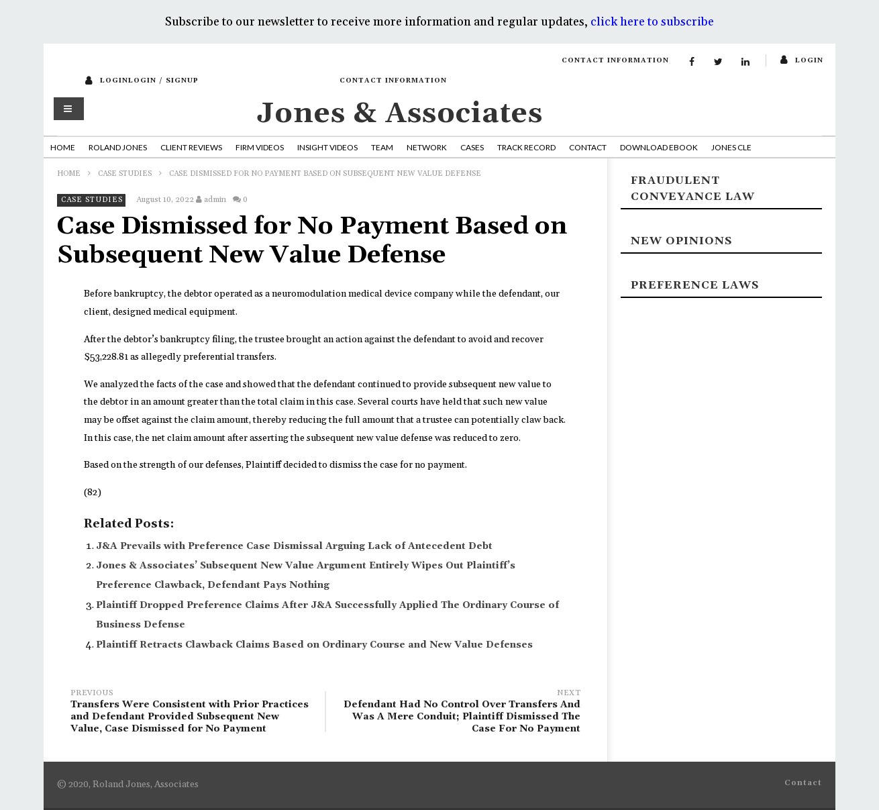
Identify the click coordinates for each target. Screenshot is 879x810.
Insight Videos (327, 147)
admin (215, 200)
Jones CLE (731, 147)
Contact (588, 147)
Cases (472, 147)
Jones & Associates (400, 114)
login (809, 60)
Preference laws (695, 285)
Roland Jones (118, 147)
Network (427, 147)
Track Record (526, 147)
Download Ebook (659, 147)
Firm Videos (260, 147)
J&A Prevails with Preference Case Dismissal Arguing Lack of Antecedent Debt (294, 546)
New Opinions (681, 241)
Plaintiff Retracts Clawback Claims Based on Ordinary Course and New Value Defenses (314, 645)
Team (382, 147)
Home (62, 147)
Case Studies (125, 174)
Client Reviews (191, 147)
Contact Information (615, 60)
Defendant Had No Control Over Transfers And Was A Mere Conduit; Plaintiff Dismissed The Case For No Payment (459, 713)
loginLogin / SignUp (149, 81)
